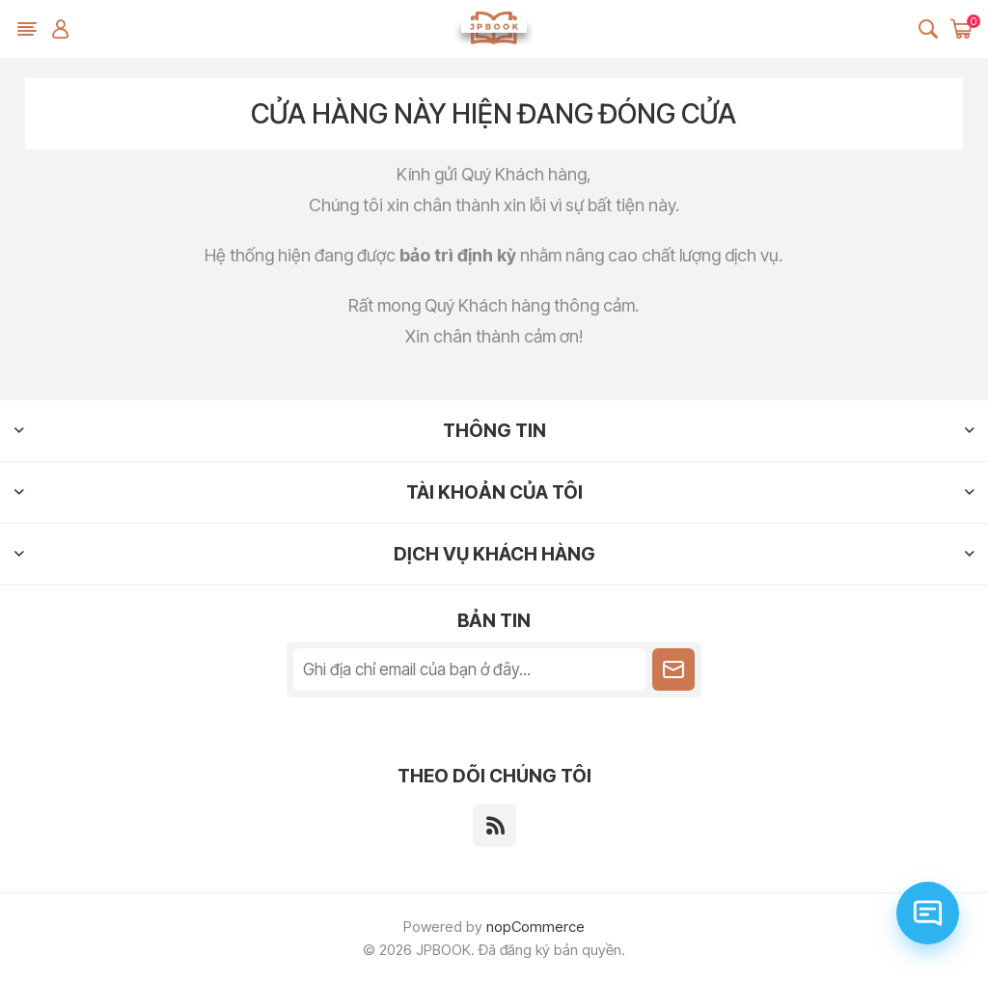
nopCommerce (535, 926)
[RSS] (494, 825)
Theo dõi (673, 669)
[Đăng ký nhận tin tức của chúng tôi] (469, 669)
